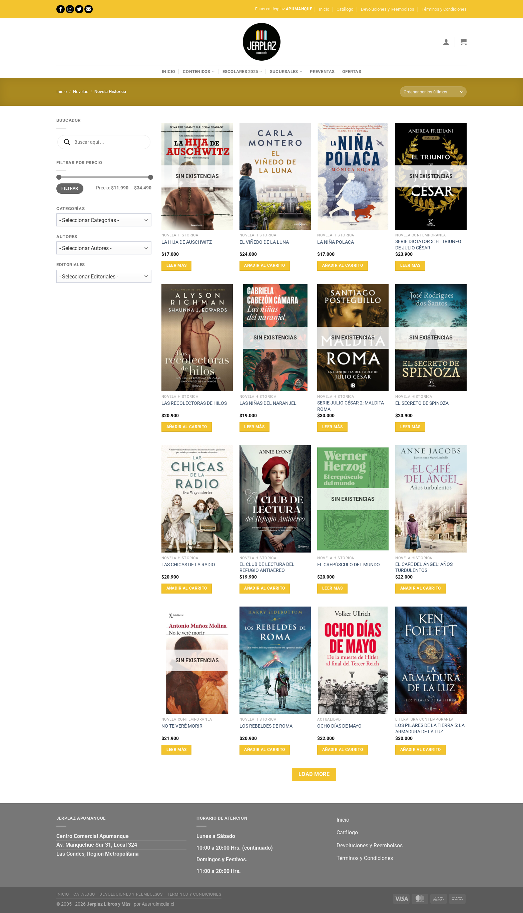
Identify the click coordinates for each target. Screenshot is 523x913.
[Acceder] (446, 41)
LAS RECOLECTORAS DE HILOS (194, 403)
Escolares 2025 (242, 71)
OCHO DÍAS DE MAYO (339, 726)
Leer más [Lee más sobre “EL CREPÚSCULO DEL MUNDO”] (332, 588)
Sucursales (286, 71)
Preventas (322, 71)
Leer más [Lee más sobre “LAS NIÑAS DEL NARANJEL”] (254, 426)
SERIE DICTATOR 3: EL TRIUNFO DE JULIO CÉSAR (428, 245)
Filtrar (69, 188)
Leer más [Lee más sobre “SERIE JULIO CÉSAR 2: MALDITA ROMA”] (332, 426)
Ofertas (351, 71)
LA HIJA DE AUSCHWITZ (186, 242)
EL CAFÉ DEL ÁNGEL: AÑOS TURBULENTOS (424, 568)
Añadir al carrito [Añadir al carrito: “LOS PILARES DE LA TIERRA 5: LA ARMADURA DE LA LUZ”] (420, 749)
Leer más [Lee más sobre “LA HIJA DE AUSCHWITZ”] (176, 265)
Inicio (324, 9)
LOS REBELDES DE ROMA (266, 726)
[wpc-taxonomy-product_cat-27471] (103, 219)
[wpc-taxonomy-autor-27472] (103, 248)
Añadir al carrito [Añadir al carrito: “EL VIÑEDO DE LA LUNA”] (264, 265)
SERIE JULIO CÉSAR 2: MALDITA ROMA (350, 406)
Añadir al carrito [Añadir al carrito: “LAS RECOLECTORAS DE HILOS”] (186, 426)
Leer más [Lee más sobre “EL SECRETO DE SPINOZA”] (410, 426)
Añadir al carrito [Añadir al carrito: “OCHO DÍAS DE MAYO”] (342, 749)
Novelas (80, 91)
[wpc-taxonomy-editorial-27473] (103, 276)
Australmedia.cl (158, 904)
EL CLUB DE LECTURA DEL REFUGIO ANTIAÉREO (267, 568)
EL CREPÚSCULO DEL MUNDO (348, 565)
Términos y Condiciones (444, 9)
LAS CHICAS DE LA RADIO (188, 565)
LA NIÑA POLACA (335, 242)
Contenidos (199, 71)
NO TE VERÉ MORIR (181, 726)
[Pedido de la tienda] (433, 91)
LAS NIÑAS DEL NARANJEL (268, 403)
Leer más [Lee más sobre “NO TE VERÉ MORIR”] (176, 749)
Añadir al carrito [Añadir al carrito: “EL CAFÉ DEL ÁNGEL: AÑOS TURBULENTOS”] (420, 588)
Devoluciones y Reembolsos (387, 9)
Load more (314, 774)
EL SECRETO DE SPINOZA (422, 403)
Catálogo (345, 9)
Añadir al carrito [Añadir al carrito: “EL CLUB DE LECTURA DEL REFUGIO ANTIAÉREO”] (264, 588)
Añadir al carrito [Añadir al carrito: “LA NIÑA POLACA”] (342, 265)
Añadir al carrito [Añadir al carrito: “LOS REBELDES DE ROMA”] (264, 749)
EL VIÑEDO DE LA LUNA (264, 242)
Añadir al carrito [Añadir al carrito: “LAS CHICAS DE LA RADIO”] (186, 588)
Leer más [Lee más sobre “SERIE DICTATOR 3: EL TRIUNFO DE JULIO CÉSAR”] (410, 265)
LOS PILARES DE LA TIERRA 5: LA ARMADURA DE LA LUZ (430, 729)
